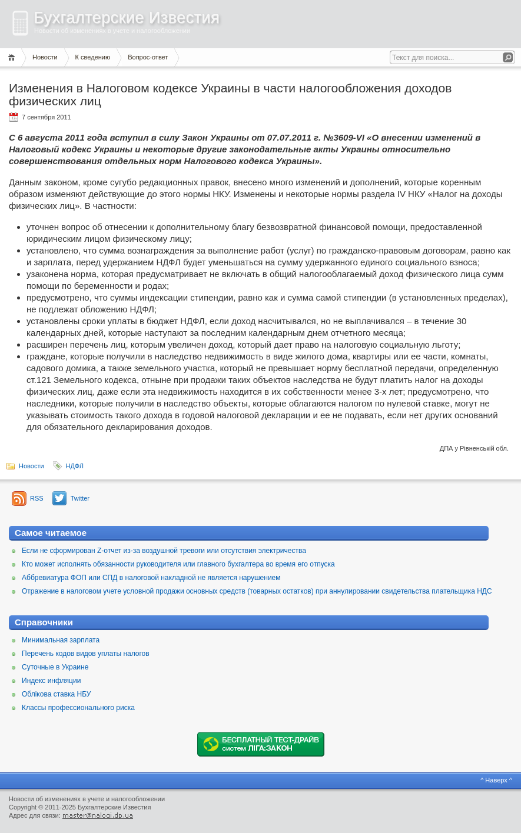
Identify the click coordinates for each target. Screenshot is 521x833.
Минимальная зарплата (60, 640)
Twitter (80, 498)
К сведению (93, 57)
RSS (37, 498)
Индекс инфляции (51, 681)
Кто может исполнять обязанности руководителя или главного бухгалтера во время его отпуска (178, 564)
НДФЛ (75, 465)
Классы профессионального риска (78, 708)
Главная (13, 57)
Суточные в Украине (55, 667)
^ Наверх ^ (496, 780)
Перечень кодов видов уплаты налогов (86, 653)
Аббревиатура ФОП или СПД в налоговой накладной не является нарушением (151, 578)
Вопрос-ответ (148, 57)
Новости (45, 57)
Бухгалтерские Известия (127, 17)
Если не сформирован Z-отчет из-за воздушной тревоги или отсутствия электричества (164, 551)
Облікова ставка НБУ (56, 694)
